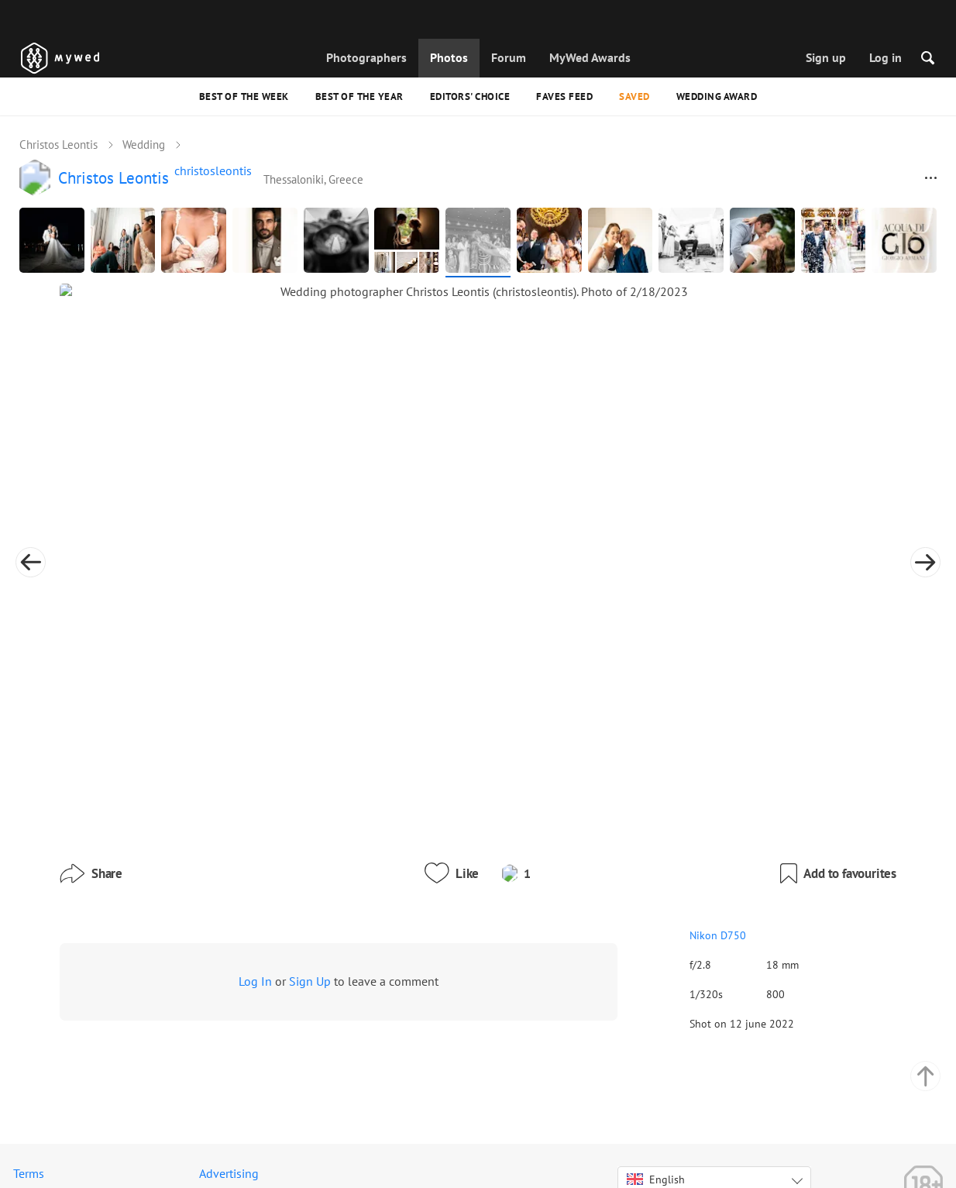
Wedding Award (717, 96)
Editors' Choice (470, 96)
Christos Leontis (58, 144)
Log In (255, 887)
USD (684, 1160)
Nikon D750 (648, 842)
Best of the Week (244, 96)
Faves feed (564, 96)
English (656, 1124)
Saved (634, 96)
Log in (885, 57)
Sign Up (310, 887)
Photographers (366, 57)
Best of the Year (359, 96)
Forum (508, 57)
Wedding (143, 144)
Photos (449, 57)
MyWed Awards (590, 57)
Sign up (826, 57)
